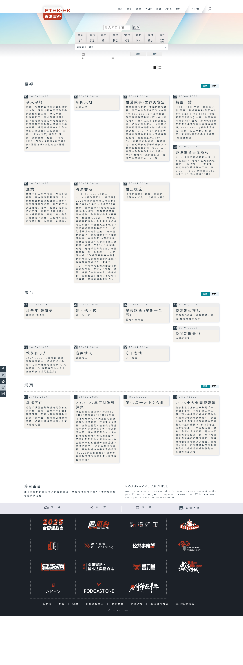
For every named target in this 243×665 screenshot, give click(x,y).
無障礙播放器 (160, 604)
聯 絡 (147, 507)
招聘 (63, 604)
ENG (192, 9)
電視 (119, 10)
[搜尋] (210, 7)
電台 (128, 10)
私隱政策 (138, 604)
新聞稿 (48, 604)
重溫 (157, 10)
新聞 (137, 10)
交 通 (56, 507)
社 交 (101, 507)
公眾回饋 (193, 508)
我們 (177, 10)
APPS (167, 10)
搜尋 (155, 54)
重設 (138, 54)
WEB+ (147, 10)
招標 (76, 604)
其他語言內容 (186, 604)
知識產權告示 (96, 604)
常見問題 (118, 604)
